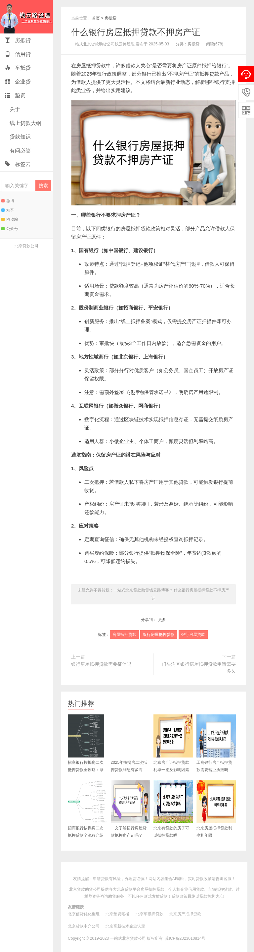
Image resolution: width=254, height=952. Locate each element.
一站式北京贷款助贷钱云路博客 (26, 16)
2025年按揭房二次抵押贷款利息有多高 (130, 743)
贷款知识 (19, 137)
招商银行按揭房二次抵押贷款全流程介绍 (87, 809)
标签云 (18, 164)
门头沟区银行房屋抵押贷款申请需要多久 (199, 667)
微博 (7, 200)
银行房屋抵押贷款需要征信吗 (101, 664)
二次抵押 (94, 482)
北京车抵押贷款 (149, 914)
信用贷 (18, 54)
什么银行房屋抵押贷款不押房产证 (135, 32)
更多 (162, 619)
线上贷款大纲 (24, 123)
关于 (14, 109)
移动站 (9, 219)
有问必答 (19, 150)
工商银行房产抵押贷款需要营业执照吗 (216, 743)
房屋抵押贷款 (91, 65)
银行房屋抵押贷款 (159, 634)
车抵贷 (18, 68)
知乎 (7, 210)
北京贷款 (125, 889)
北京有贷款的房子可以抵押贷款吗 (173, 809)
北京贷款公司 (26, 246)
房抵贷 (18, 40)
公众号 (9, 228)
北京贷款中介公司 (84, 926)
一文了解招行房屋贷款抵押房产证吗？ (130, 809)
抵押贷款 (209, 74)
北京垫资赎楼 (117, 914)
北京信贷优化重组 (84, 914)
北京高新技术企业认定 (125, 926)
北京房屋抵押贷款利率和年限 (216, 809)
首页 (96, 18)
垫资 (15, 95)
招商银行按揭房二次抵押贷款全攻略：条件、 (86, 746)
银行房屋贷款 (193, 634)
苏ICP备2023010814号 (185, 938)
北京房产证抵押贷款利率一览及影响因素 (173, 743)
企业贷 (18, 81)
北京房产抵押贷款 (185, 914)
